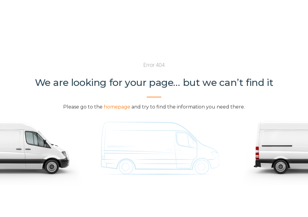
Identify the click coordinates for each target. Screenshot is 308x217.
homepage (117, 107)
